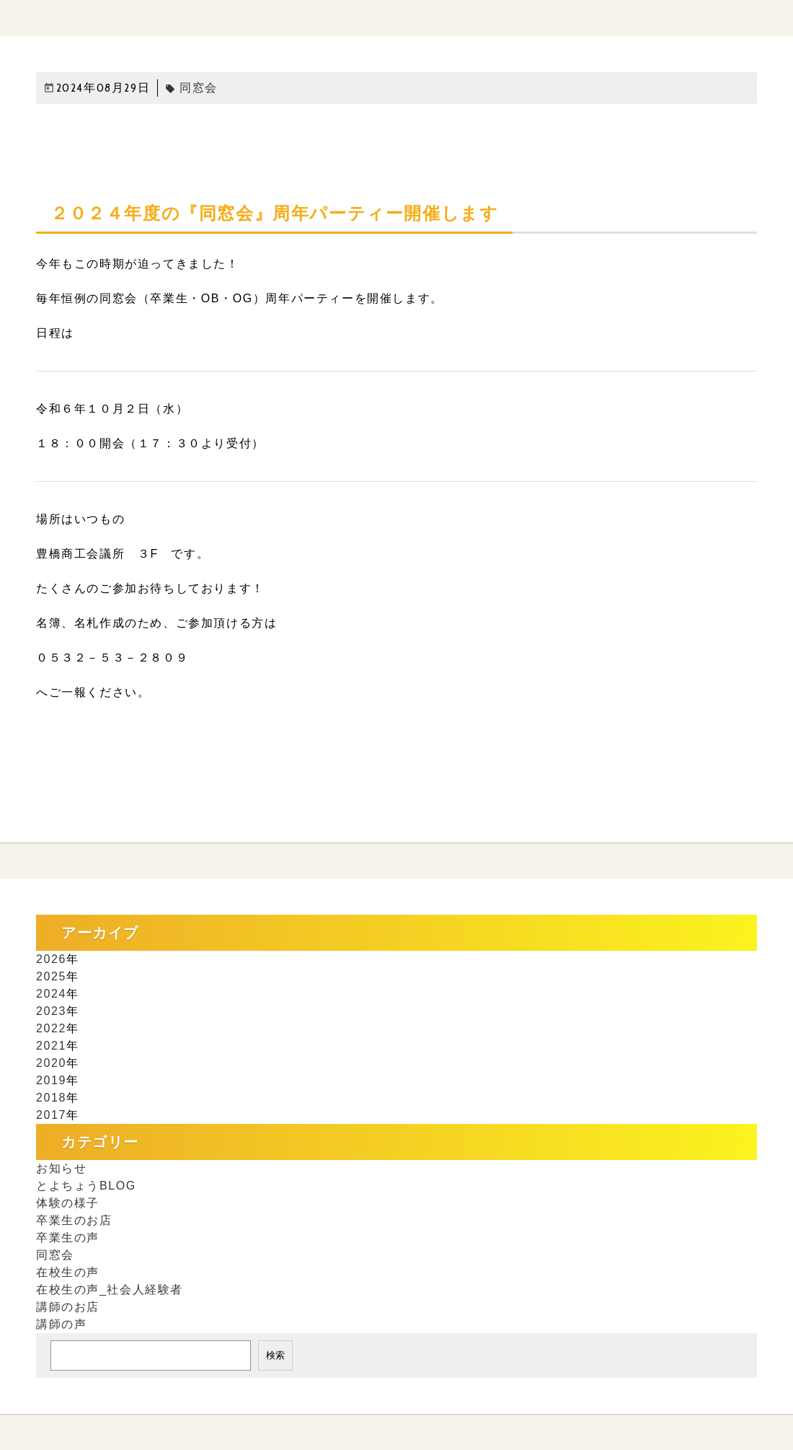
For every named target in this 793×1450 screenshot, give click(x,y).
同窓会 (191, 88)
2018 (51, 1097)
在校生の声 (67, 1272)
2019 (51, 1080)
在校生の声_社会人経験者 (109, 1289)
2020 (51, 1063)
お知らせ (61, 1168)
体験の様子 (67, 1203)
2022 (51, 1028)
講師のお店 (67, 1307)
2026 (51, 959)
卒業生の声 (67, 1237)
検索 (275, 1355)
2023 (51, 1011)
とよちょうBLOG (86, 1185)
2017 (51, 1115)
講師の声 (61, 1324)
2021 (51, 1046)
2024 (51, 994)
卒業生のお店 (74, 1220)
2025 (51, 976)
